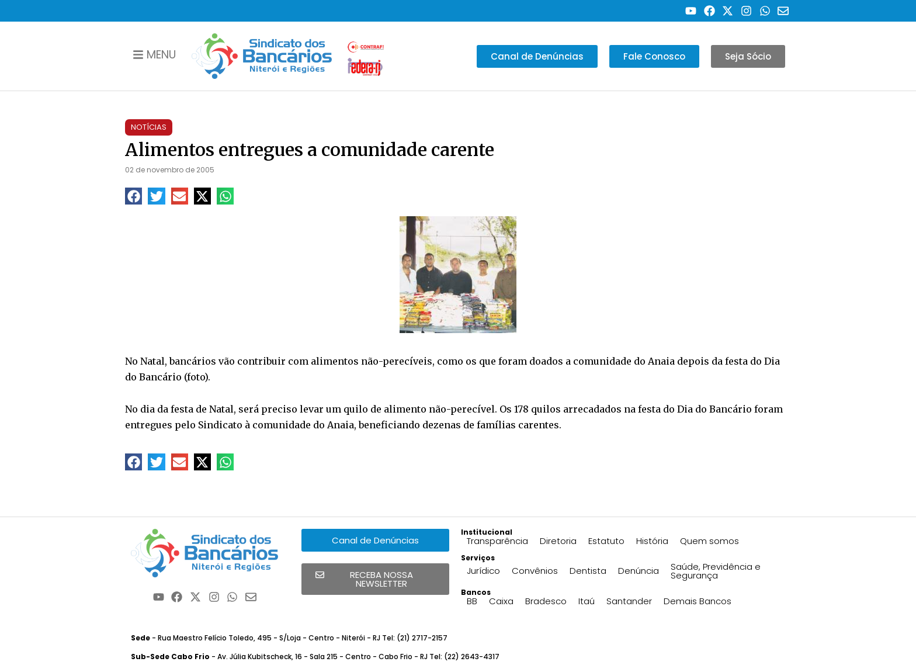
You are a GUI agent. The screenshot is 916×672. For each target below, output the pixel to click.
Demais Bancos (697, 601)
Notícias (148, 127)
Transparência (497, 541)
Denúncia (638, 570)
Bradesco (546, 601)
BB (472, 601)
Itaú (586, 601)
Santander (629, 601)
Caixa (501, 601)
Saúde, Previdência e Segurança (716, 570)
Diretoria (558, 541)
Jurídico (483, 570)
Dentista (588, 570)
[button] (133, 196)
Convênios (535, 570)
